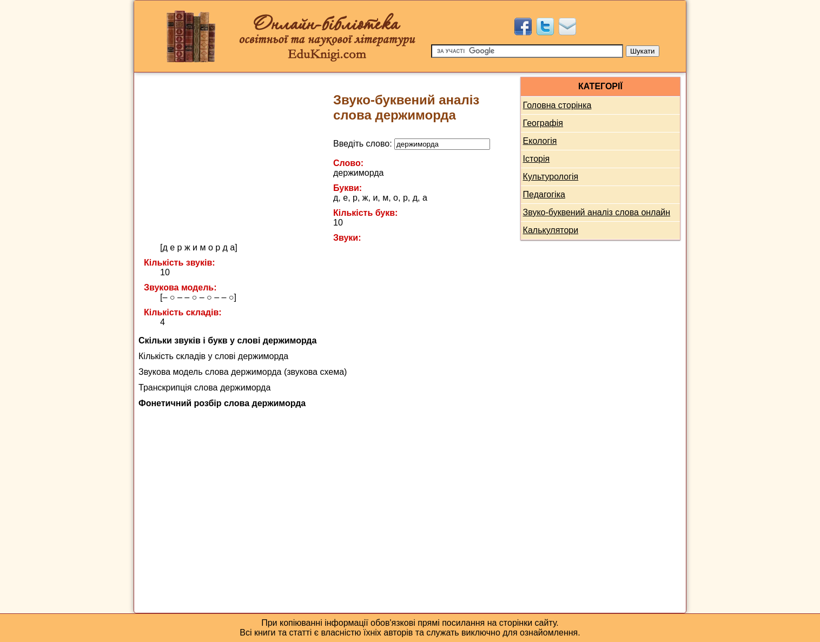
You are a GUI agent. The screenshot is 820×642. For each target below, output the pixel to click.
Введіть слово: (411, 143)
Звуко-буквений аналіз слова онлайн (597, 212)
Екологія (540, 140)
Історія (536, 158)
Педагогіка (544, 194)
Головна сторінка (557, 105)
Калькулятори (551, 230)
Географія (543, 123)
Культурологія (551, 176)
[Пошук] (527, 51)
